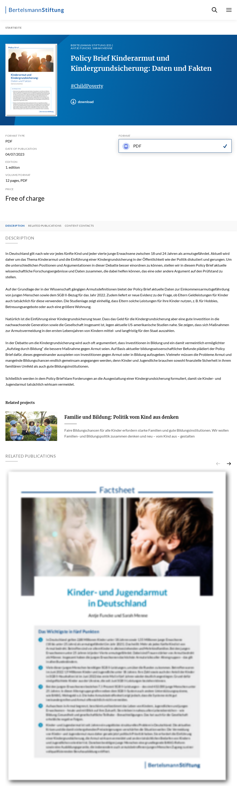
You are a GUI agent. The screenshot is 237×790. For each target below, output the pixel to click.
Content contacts (79, 225)
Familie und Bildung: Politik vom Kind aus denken (121, 417)
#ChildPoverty (87, 86)
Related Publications (44, 225)
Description (15, 225)
